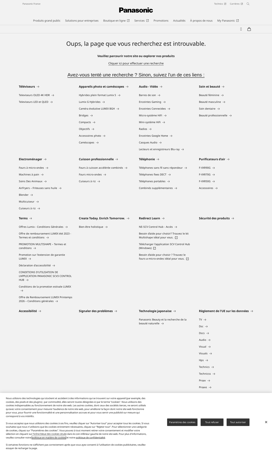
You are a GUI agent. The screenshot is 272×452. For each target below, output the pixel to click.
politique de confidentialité (90, 437)
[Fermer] (266, 422)
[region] (136, 422)
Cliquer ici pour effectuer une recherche (136, 63)
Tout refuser (212, 422)
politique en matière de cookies (49, 437)
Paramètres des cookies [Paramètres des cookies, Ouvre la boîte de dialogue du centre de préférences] (182, 422)
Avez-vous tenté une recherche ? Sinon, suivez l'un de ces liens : (136, 75)
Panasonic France (31, 3)
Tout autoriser (238, 422)
